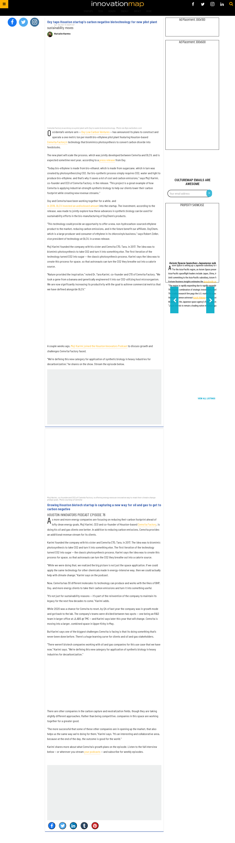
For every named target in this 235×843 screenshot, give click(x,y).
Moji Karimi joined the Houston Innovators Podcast (99, 346)
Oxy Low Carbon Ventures (95, 132)
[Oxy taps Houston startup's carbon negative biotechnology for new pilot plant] (104, 84)
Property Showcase (192, 205)
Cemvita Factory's (57, 142)
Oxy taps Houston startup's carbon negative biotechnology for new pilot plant (102, 22)
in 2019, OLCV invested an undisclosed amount (73, 205)
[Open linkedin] (222, 4)
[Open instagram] (212, 4)
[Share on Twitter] (62, 825)
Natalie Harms (62, 33)
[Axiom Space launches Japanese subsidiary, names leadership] (192, 235)
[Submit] (231, 4)
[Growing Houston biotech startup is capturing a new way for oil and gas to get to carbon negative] (104, 462)
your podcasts (92, 751)
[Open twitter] (202, 4)
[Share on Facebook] (51, 825)
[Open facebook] (193, 4)
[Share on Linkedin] (73, 825)
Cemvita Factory (147, 524)
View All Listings (206, 398)
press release (107, 160)
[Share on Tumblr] (84, 825)
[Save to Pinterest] (95, 825)
